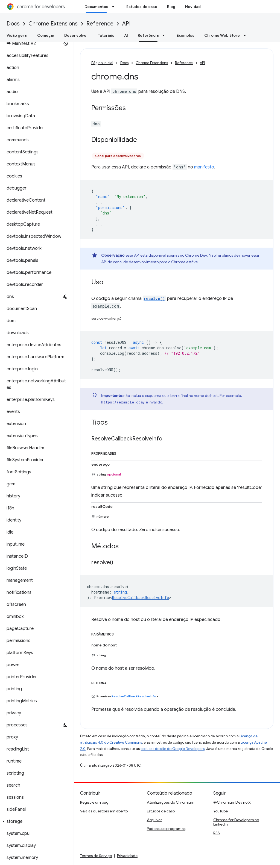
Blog (171, 6)
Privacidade (127, 855)
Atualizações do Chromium (170, 802)
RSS (216, 832)
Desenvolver (76, 35)
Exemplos (185, 35)
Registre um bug (94, 802)
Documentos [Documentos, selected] (96, 6)
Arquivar (154, 819)
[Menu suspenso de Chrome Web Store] (246, 35)
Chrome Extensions (53, 23)
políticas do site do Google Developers (173, 748)
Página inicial (102, 63)
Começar (45, 35)
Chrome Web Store (222, 35)
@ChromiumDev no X (232, 802)
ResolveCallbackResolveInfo (140, 597)
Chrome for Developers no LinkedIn (236, 822)
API (126, 23)
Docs (13, 23)
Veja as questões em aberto (104, 811)
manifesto (204, 167)
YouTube (220, 811)
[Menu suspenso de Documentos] (114, 6)
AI (126, 35)
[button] (35, 821)
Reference (99, 23)
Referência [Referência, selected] (148, 35)
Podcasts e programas (166, 828)
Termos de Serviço (96, 855)
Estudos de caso (141, 6)
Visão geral (17, 35)
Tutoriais (106, 35)
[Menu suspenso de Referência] (165, 35)
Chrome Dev (196, 255)
